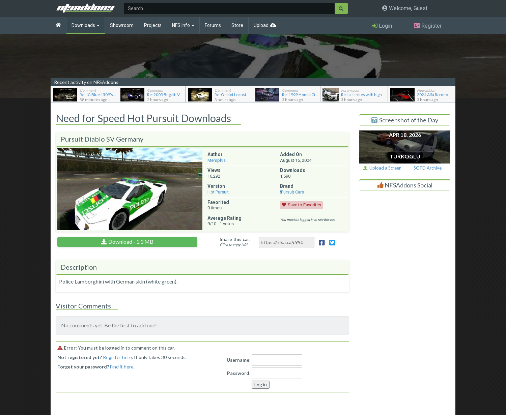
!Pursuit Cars (292, 192)
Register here (117, 357)
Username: (239, 360)
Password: (239, 373)
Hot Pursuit (218, 192)
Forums (213, 25)
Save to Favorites (304, 204)
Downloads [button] (86, 25)
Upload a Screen (382, 168)
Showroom (122, 25)
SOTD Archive (428, 168)
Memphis (216, 160)
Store (237, 25)
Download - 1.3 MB (130, 241)
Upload (261, 25)
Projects (153, 25)
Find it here (122, 366)
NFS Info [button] (183, 25)
